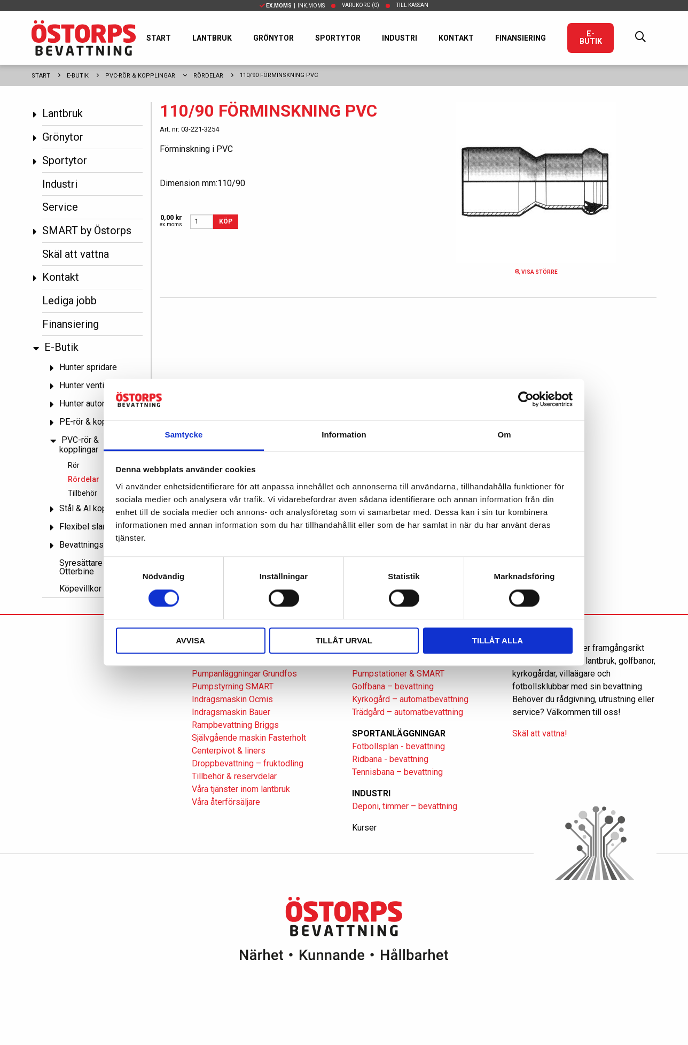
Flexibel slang (85, 526)
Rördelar (208, 75)
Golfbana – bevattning (393, 686)
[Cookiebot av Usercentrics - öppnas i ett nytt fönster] (526, 399)
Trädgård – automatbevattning (407, 712)
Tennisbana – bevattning (397, 772)
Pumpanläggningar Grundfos (244, 674)
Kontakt (456, 38)
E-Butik (591, 37)
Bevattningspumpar (95, 545)
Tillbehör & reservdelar (234, 776)
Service (60, 207)
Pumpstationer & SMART (398, 674)
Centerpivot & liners (228, 751)
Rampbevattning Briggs (236, 725)
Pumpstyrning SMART (232, 686)
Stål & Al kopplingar (95, 508)
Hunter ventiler (86, 385)
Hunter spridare (88, 367)
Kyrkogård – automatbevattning (410, 699)
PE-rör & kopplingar (95, 422)
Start (158, 38)
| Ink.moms (292, 6)
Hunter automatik (90, 403)
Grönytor (273, 38)
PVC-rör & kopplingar (140, 75)
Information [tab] (344, 434)
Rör (74, 465)
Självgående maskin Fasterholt (249, 738)
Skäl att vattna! (539, 733)
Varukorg (360, 5)
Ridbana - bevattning (390, 759)
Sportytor (338, 38)
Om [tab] (504, 434)
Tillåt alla (497, 640)
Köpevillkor (80, 588)
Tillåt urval (344, 640)
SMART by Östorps (86, 230)
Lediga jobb (69, 300)
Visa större (536, 272)
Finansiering (520, 38)
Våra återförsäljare (226, 802)
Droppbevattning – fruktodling (247, 763)
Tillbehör (82, 493)
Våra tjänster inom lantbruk (241, 789)
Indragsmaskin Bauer (231, 712)
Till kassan (412, 5)
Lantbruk (212, 38)
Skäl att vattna (75, 254)
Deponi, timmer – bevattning (404, 806)
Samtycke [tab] (184, 434)
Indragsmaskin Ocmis (232, 699)
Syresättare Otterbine (81, 567)
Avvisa (190, 640)
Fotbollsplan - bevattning (398, 746)
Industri (399, 38)
